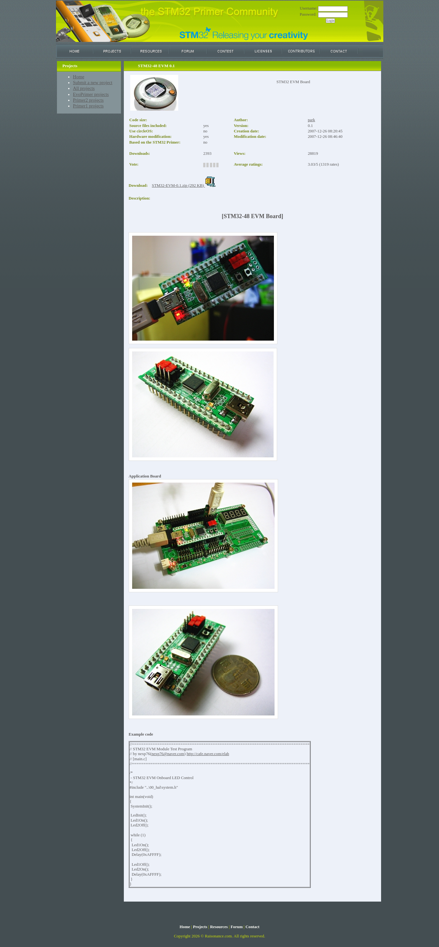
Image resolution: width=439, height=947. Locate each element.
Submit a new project (92, 82)
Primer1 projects (88, 105)
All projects (84, 88)
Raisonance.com (218, 936)
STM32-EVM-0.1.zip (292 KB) (184, 185)
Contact (252, 927)
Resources (218, 927)
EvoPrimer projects (91, 94)
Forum (237, 927)
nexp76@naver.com (167, 754)
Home (78, 76)
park (311, 120)
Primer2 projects (88, 100)
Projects (200, 927)
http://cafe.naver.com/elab (208, 754)
